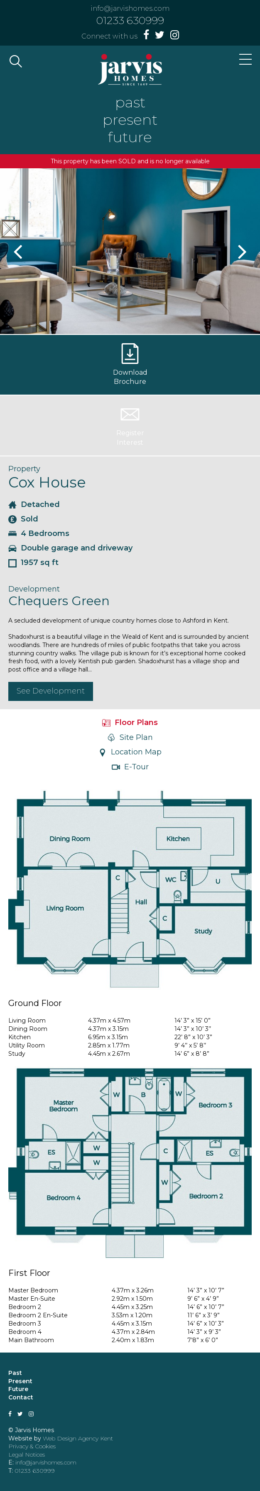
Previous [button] (18, 251)
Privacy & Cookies (32, 1446)
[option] (130, 251)
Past (15, 1373)
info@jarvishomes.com (130, 8)
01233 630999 (130, 20)
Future (18, 1389)
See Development (51, 691)
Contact (20, 1397)
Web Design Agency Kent (78, 1438)
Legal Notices (26, 1454)
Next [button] (241, 251)
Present (20, 1381)
